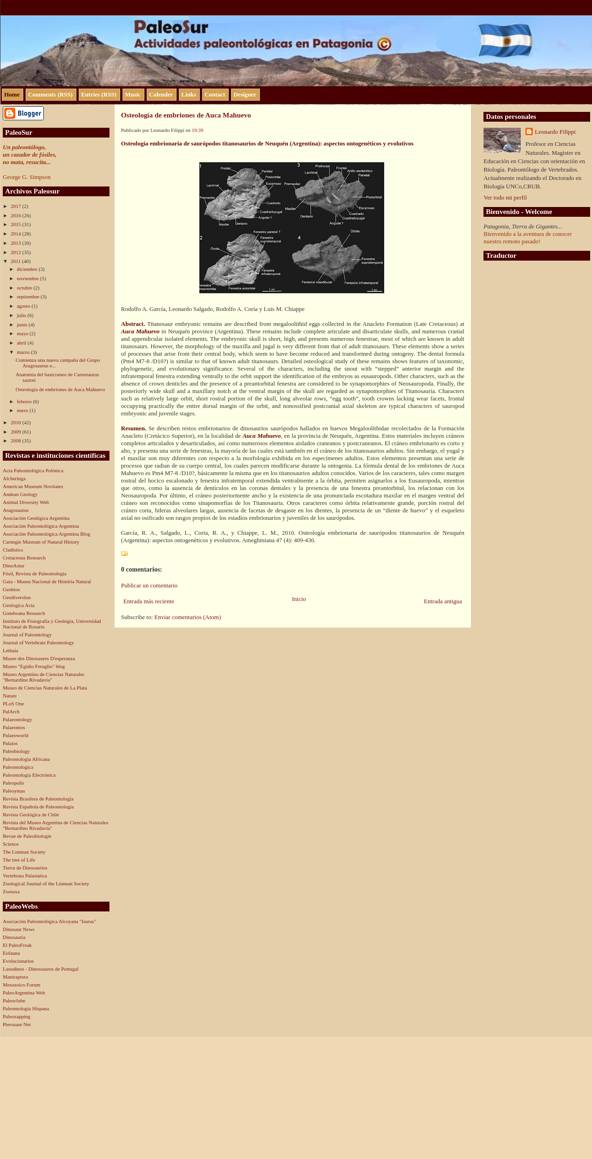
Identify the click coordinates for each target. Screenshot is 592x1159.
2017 (16, 206)
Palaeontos (14, 727)
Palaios (10, 743)
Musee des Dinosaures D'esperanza (39, 658)
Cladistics (13, 549)
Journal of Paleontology (27, 634)
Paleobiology (16, 751)
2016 (16, 215)
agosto (24, 306)
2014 (16, 233)
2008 (16, 440)
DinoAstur (13, 565)
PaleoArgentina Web (24, 992)
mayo (23, 333)
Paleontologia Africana (26, 759)
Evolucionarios (18, 961)
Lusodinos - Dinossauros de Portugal (41, 969)
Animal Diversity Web (26, 502)
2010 (16, 422)
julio (22, 315)
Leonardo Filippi (555, 131)
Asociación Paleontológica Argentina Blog (46, 534)
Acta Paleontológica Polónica (33, 470)
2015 (16, 224)
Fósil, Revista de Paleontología (35, 573)
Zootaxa (11, 891)
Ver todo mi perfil (505, 197)
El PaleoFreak (17, 945)
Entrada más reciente (148, 601)
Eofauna (11, 953)
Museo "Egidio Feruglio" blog (34, 666)
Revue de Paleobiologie (27, 836)
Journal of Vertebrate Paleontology (38, 642)
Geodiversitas (17, 597)
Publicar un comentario (149, 585)
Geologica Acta (18, 605)
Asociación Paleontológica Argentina (41, 526)
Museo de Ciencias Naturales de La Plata (45, 687)
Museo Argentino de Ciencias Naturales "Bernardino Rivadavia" (43, 677)
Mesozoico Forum (21, 984)
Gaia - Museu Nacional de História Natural (47, 581)
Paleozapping (16, 1016)
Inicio (299, 598)
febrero (25, 401)
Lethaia (10, 650)
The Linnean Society (24, 852)
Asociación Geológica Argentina (36, 518)
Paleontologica (18, 767)
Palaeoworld (15, 735)
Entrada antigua (443, 601)
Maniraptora (15, 977)
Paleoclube (14, 1000)
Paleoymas (14, 790)
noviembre (28, 278)
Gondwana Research (24, 613)
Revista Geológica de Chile (31, 814)
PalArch (11, 711)
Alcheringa (14, 478)
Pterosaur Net (17, 1024)
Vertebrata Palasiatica (25, 875)
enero (23, 410)
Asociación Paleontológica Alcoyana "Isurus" (49, 921)
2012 (16, 252)
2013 (16, 243)
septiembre (29, 296)
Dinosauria (14, 937)
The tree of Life (19, 859)
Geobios (11, 589)
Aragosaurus (16, 510)
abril (22, 342)
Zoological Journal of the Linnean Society (46, 883)
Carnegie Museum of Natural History (41, 542)
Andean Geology (20, 494)
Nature (10, 695)
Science (11, 844)
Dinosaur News (18, 929)
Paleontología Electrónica (29, 775)
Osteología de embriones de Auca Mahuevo (60, 389)
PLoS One (13, 703)
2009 (16, 432)
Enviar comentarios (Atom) (187, 617)
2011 (16, 261)
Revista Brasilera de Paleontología (38, 798)
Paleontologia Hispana (26, 1008)
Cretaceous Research (24, 557)
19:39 (198, 130)
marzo (24, 352)
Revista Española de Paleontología (38, 806)
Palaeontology (17, 719)
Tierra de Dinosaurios (25, 867)
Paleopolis (13, 783)
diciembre (28, 269)
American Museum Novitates (33, 486)
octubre (25, 287)
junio (22, 324)
